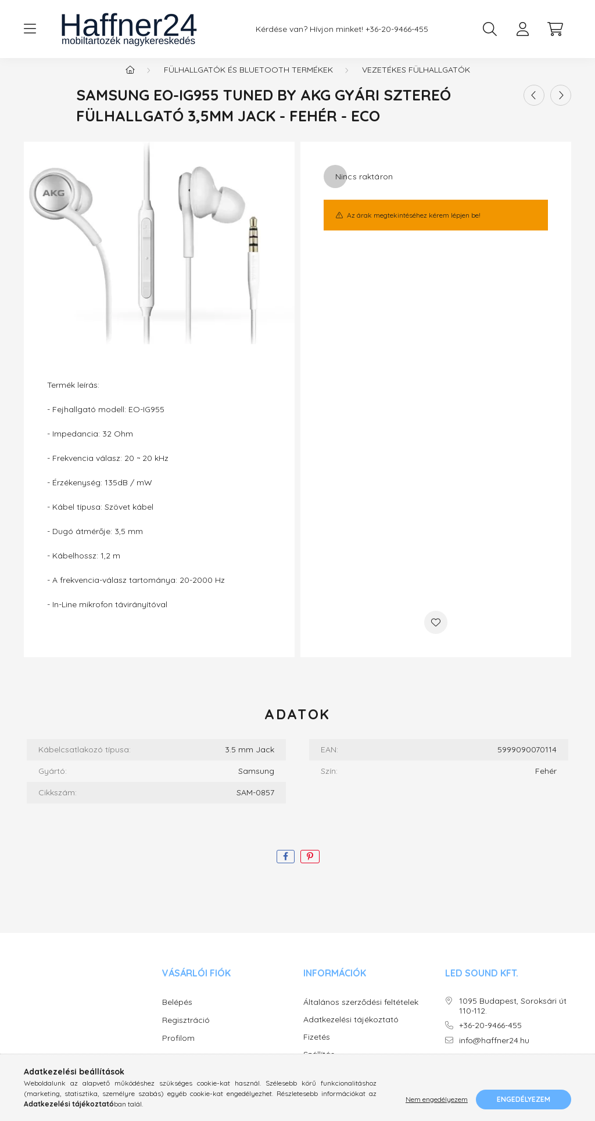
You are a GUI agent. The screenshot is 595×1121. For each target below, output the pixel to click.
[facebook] (286, 868)
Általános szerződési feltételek (360, 1014)
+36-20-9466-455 (396, 29)
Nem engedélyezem (437, 1099)
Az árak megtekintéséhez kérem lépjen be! (414, 226)
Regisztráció (186, 1031)
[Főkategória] (130, 81)
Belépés (177, 1013)
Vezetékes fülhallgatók (416, 81)
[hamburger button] (29, 29)
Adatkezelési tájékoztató (351, 1031)
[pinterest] (310, 868)
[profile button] (522, 29)
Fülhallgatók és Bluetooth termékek (248, 81)
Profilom (178, 1049)
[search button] (489, 29)
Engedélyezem (523, 1099)
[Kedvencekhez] (435, 634)
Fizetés (316, 1049)
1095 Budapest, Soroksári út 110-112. (513, 1018)
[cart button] (555, 29)
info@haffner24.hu (494, 1052)
